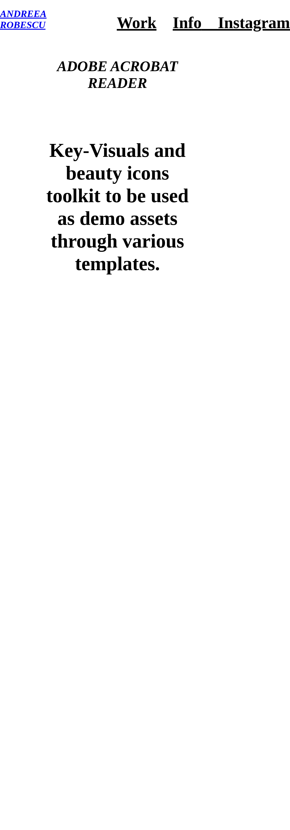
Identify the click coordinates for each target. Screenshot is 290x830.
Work (136, 23)
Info (187, 23)
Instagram (246, 23)
